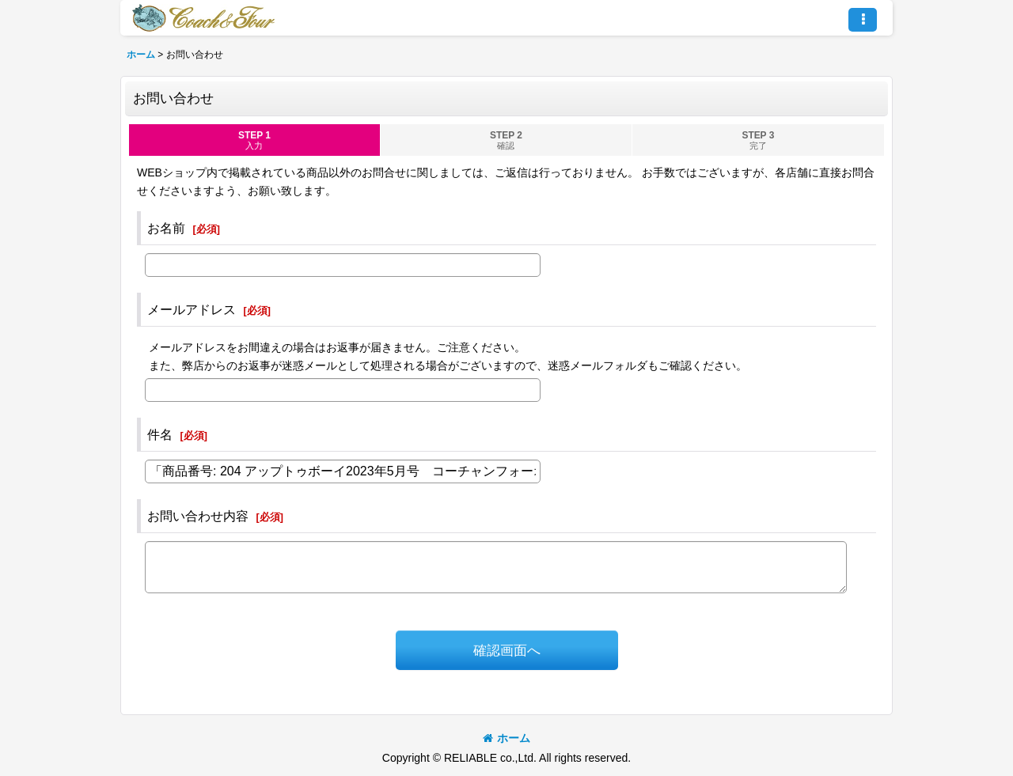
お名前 (166, 228)
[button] (862, 20)
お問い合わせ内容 (198, 516)
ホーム (506, 738)
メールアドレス (191, 309)
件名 (160, 434)
